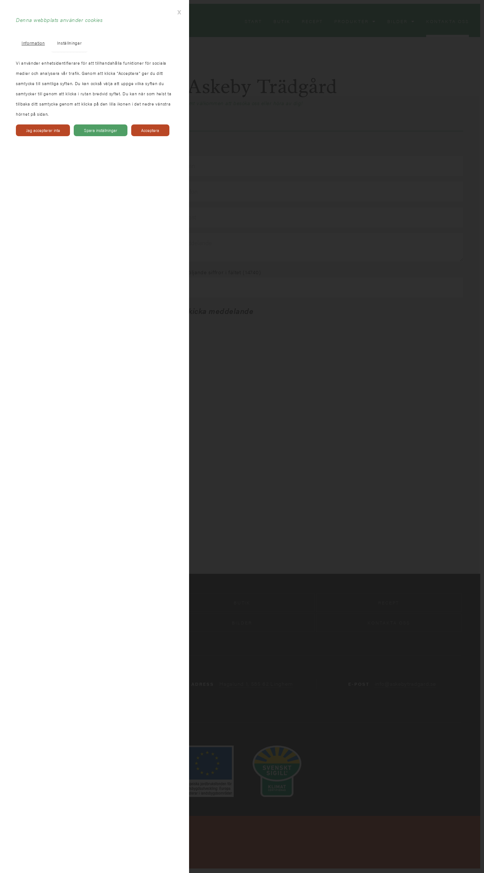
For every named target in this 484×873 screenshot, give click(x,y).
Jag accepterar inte (43, 130)
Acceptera (150, 130)
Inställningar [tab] (69, 43)
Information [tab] (33, 43)
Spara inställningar (100, 130)
